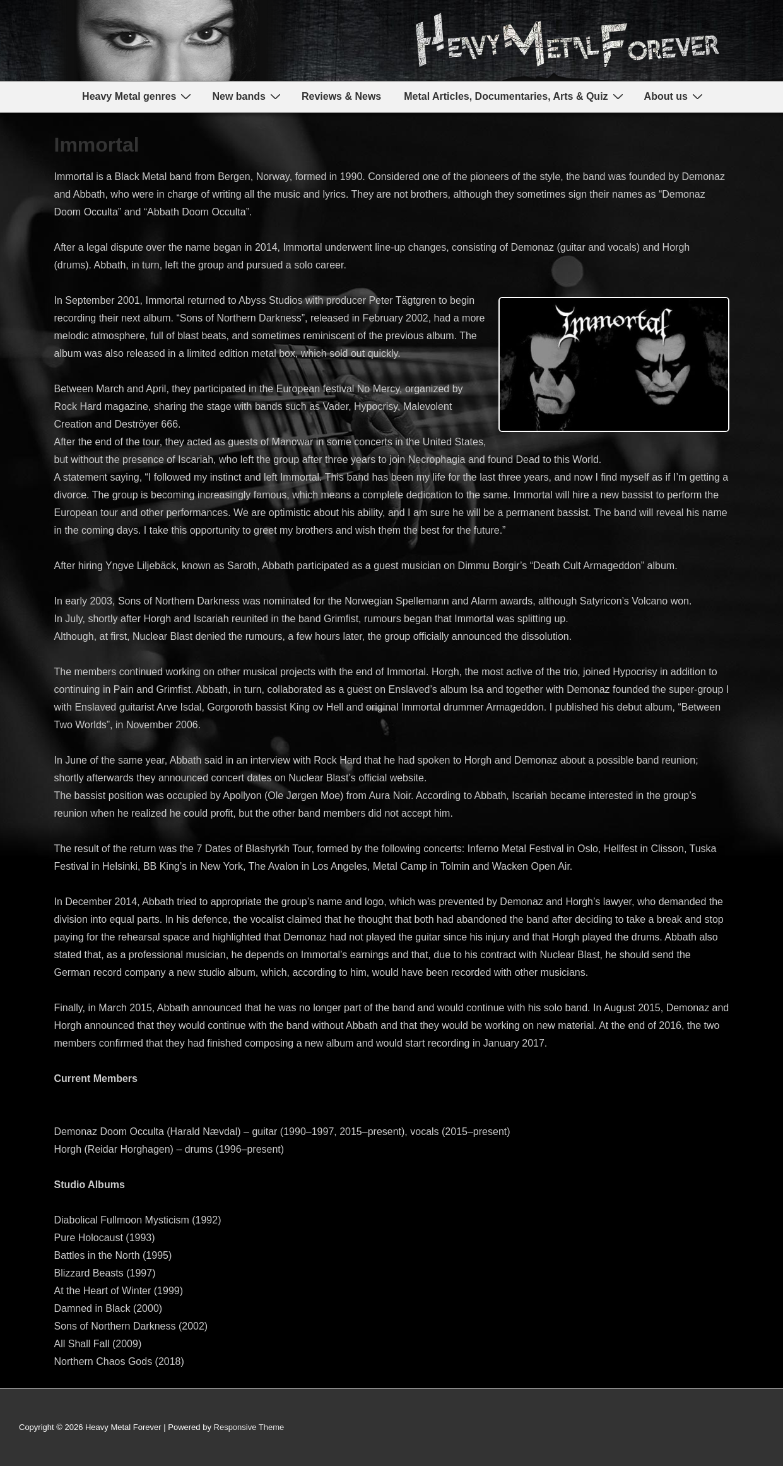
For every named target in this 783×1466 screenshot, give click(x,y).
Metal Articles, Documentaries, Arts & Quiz (515, 96)
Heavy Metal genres (138, 96)
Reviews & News (341, 96)
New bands (247, 96)
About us (675, 96)
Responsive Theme (249, 1427)
